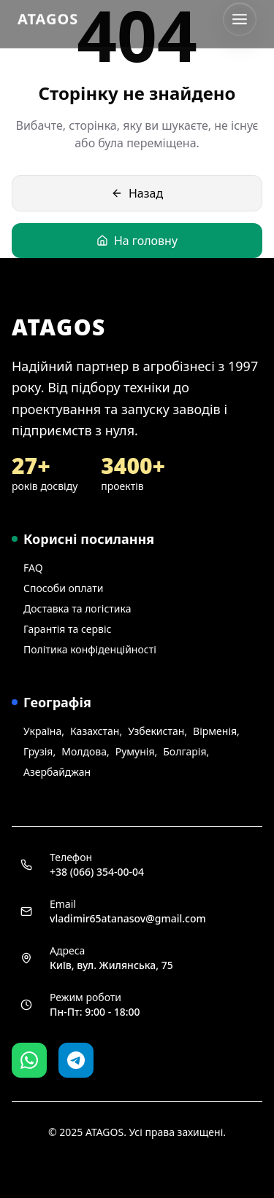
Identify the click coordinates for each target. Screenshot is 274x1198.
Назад (137, 193)
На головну (137, 241)
